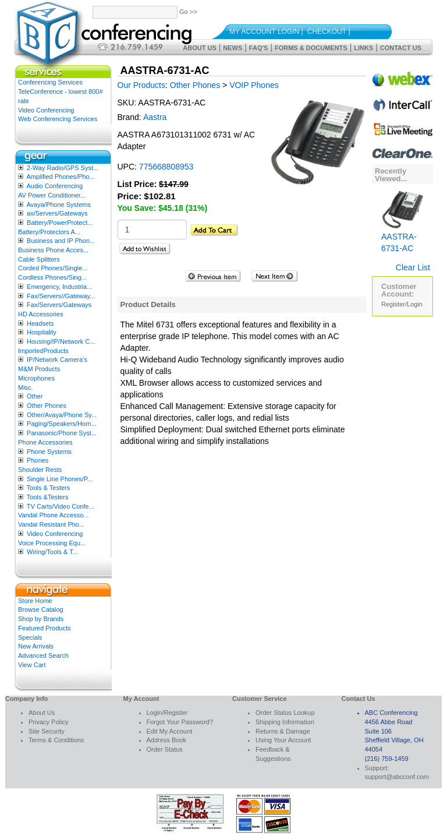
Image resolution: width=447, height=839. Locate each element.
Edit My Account (170, 731)
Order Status (165, 749)
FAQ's (258, 47)
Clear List (413, 267)
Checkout (326, 31)
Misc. (25, 387)
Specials (30, 637)
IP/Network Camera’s (57, 359)
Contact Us (400, 47)
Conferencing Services (50, 82)
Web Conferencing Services (57, 118)
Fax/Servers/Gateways (59, 304)
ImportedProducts (43, 350)
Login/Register (167, 712)
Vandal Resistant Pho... (51, 524)
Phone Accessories (45, 442)
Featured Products (44, 628)
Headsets (40, 323)
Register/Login (402, 304)
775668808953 (166, 166)
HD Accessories (40, 314)
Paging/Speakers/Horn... (62, 423)
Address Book (166, 739)
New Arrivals (36, 646)
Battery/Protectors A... (49, 231)
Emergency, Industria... (59, 286)
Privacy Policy (48, 721)
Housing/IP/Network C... (61, 341)
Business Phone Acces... (53, 249)
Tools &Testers (48, 496)
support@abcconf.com (397, 776)
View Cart (31, 664)
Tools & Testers (48, 487)
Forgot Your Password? (180, 721)
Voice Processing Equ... (52, 543)
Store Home (35, 600)
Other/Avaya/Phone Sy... (62, 414)
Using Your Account (283, 739)
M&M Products (39, 368)
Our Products (141, 85)
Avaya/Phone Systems (58, 204)
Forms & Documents (311, 47)
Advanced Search (43, 655)
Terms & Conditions (56, 739)
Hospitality (41, 332)
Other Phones (46, 405)
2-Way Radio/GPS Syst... (62, 167)
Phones (37, 460)
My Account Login (264, 31)
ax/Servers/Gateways (57, 213)
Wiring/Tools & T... (52, 551)
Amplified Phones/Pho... (60, 176)
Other (35, 396)
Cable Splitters (39, 259)
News (232, 47)
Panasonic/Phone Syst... (62, 432)
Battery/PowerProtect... (60, 222)
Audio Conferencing (54, 185)
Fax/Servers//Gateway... (61, 295)
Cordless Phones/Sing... (52, 277)
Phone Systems (49, 451)
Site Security (47, 731)
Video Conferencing (46, 110)
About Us (199, 47)
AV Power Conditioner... (52, 195)
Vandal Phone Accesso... (53, 515)
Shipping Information (285, 721)
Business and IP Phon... (61, 240)
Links (363, 47)
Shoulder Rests (40, 469)
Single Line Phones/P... (60, 478)
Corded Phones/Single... (52, 268)
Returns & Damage (283, 731)
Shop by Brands (40, 618)
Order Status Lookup (285, 712)
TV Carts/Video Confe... (60, 506)
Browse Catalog (40, 609)
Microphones (36, 378)
